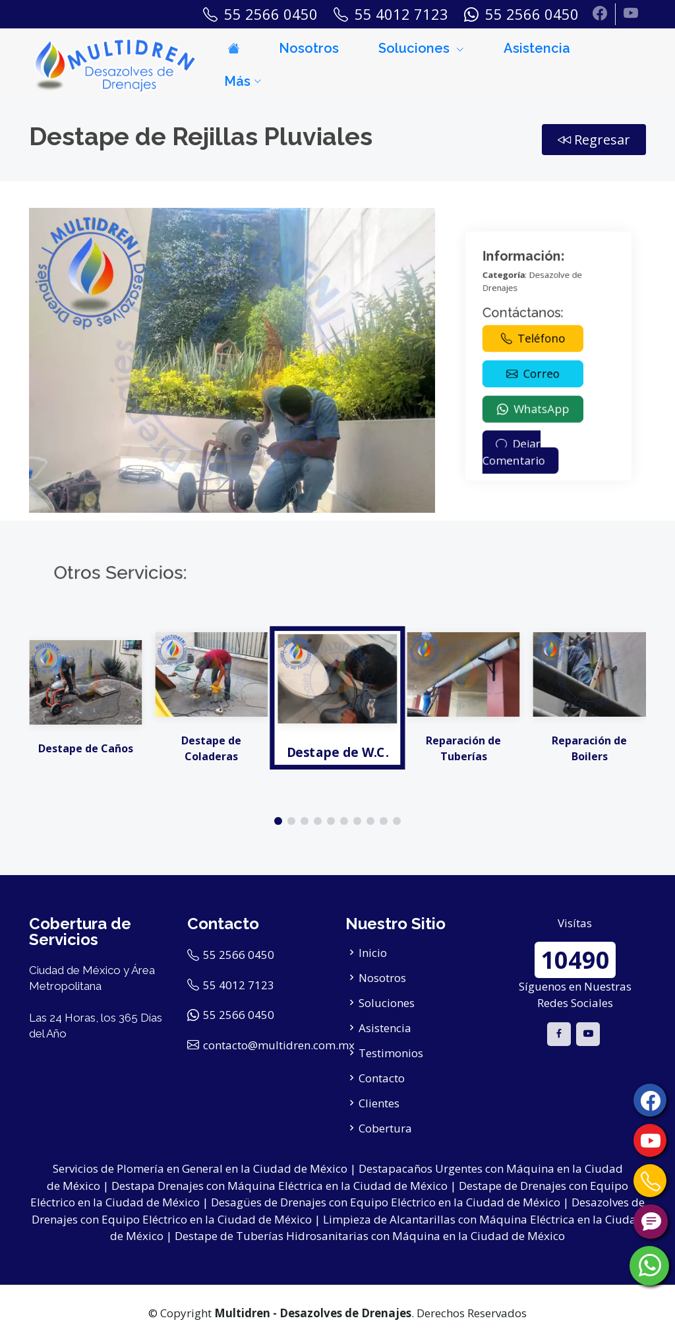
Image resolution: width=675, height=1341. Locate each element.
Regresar (594, 139)
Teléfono (542, 354)
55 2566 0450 (238, 954)
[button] (278, 821)
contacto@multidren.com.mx (279, 1045)
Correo (542, 367)
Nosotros (309, 48)
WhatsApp (542, 380)
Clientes (379, 1103)
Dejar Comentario (535, 397)
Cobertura (385, 1128)
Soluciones (387, 1002)
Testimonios (391, 1053)
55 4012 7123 (238, 985)
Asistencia (537, 48)
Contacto (382, 1078)
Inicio (373, 952)
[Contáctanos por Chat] (650, 1221)
